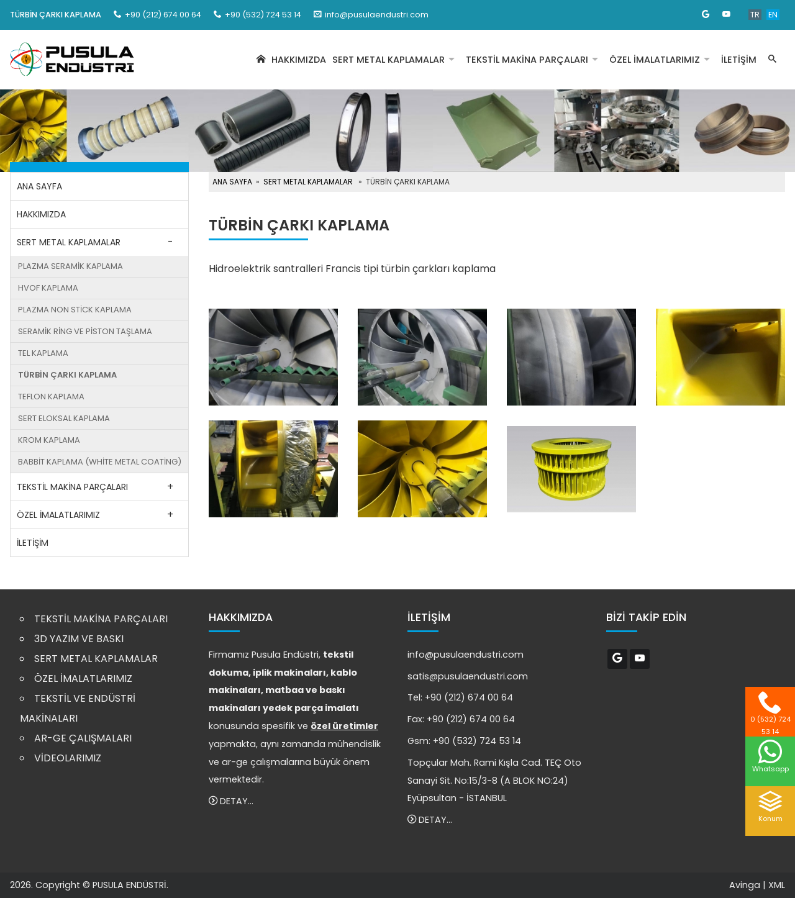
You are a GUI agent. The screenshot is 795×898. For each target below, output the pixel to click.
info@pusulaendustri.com (377, 14)
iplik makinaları (289, 672)
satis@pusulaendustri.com (467, 676)
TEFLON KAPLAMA (51, 396)
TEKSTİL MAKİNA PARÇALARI (527, 59)
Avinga (744, 885)
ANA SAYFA (39, 186)
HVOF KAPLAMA (48, 288)
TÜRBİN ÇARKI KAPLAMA (67, 375)
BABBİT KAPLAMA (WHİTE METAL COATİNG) (99, 462)
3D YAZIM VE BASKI (79, 639)
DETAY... (231, 801)
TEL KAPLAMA (43, 353)
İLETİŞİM (738, 59)
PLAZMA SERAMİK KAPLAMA (70, 266)
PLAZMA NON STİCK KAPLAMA (75, 309)
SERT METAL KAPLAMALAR (388, 59)
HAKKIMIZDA (298, 59)
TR (755, 14)
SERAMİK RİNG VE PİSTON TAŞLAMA (85, 331)
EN (773, 14)
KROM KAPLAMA (49, 440)
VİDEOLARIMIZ (67, 758)
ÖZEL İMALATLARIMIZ (654, 59)
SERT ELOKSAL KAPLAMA (64, 418)
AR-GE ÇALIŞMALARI (83, 738)
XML (776, 885)
